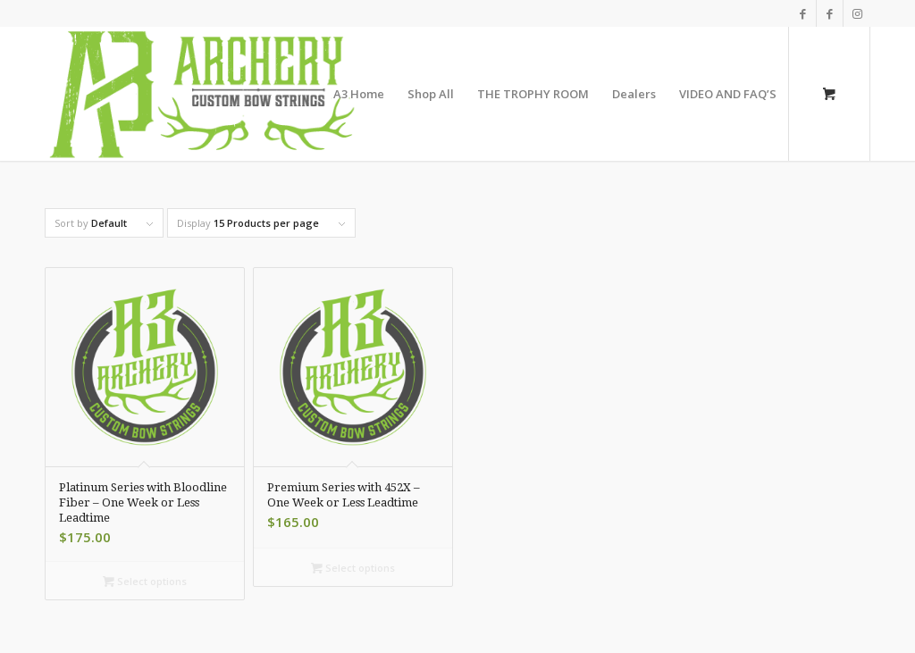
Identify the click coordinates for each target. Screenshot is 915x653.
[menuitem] (359, 94)
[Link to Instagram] (857, 13)
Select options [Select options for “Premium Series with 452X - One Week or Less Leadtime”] (353, 567)
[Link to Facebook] (803, 13)
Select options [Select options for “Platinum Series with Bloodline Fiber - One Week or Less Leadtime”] (145, 581)
